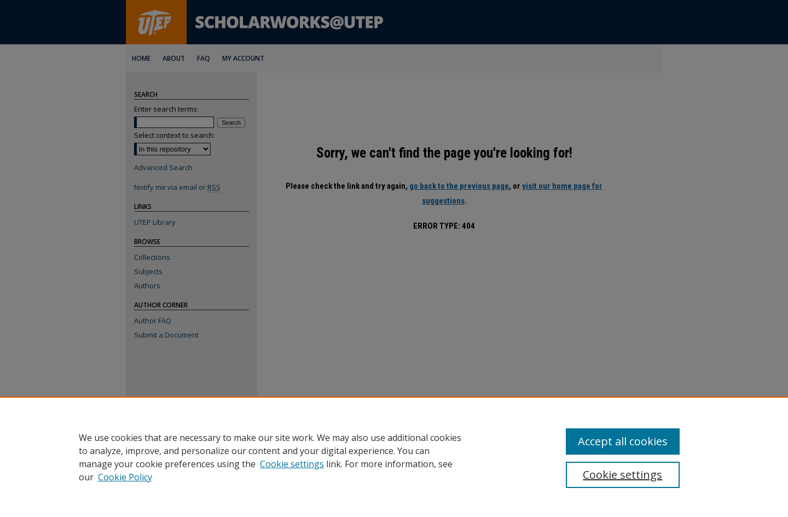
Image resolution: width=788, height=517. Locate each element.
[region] (394, 457)
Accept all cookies (623, 441)
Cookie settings (292, 464)
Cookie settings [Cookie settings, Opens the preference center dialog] (622, 474)
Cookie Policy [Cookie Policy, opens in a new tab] (125, 477)
